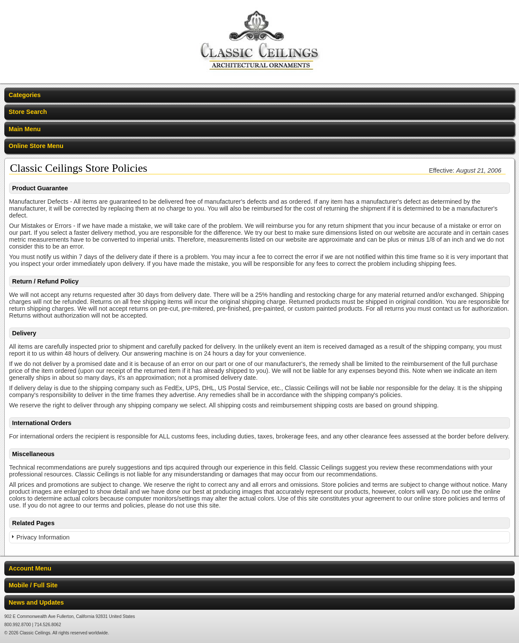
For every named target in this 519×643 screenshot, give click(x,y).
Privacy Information (42, 537)
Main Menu (25, 129)
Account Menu (30, 568)
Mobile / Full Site (33, 585)
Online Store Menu (36, 145)
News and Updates (36, 602)
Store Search (28, 111)
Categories (25, 94)
